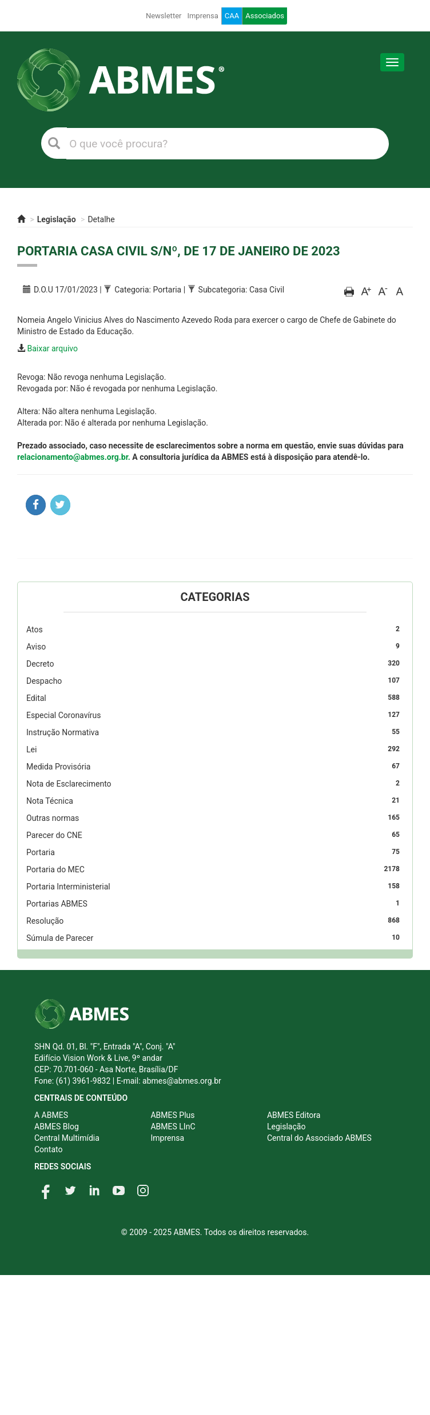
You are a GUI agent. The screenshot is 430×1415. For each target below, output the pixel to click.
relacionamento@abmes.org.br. (73, 457)
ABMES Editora (293, 1115)
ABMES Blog (56, 1126)
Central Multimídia (66, 1138)
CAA (232, 15)
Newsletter (164, 15)
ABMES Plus (172, 1115)
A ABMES (51, 1115)
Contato (48, 1149)
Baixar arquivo (52, 348)
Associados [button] (264, 15)
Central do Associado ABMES (319, 1138)
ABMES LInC (172, 1126)
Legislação (56, 219)
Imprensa (202, 15)
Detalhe (100, 219)
